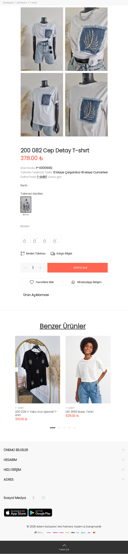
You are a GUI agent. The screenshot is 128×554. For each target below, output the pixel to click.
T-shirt (33, 2)
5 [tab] (74, 427)
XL (56, 238)
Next (109, 369)
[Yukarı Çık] (64, 547)
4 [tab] (69, 427)
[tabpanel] (37, 375)
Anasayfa (8, 2)
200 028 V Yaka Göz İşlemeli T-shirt (36, 413)
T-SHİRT (42, 177)
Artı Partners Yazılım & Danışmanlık (79, 526)
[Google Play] (40, 512)
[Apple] (16, 512)
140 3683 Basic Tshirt (80, 412)
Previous (15, 369)
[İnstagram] (41, 498)
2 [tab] (59, 427)
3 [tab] (64, 427)
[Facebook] (35, 498)
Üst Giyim (22, 2)
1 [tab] (52, 427)
